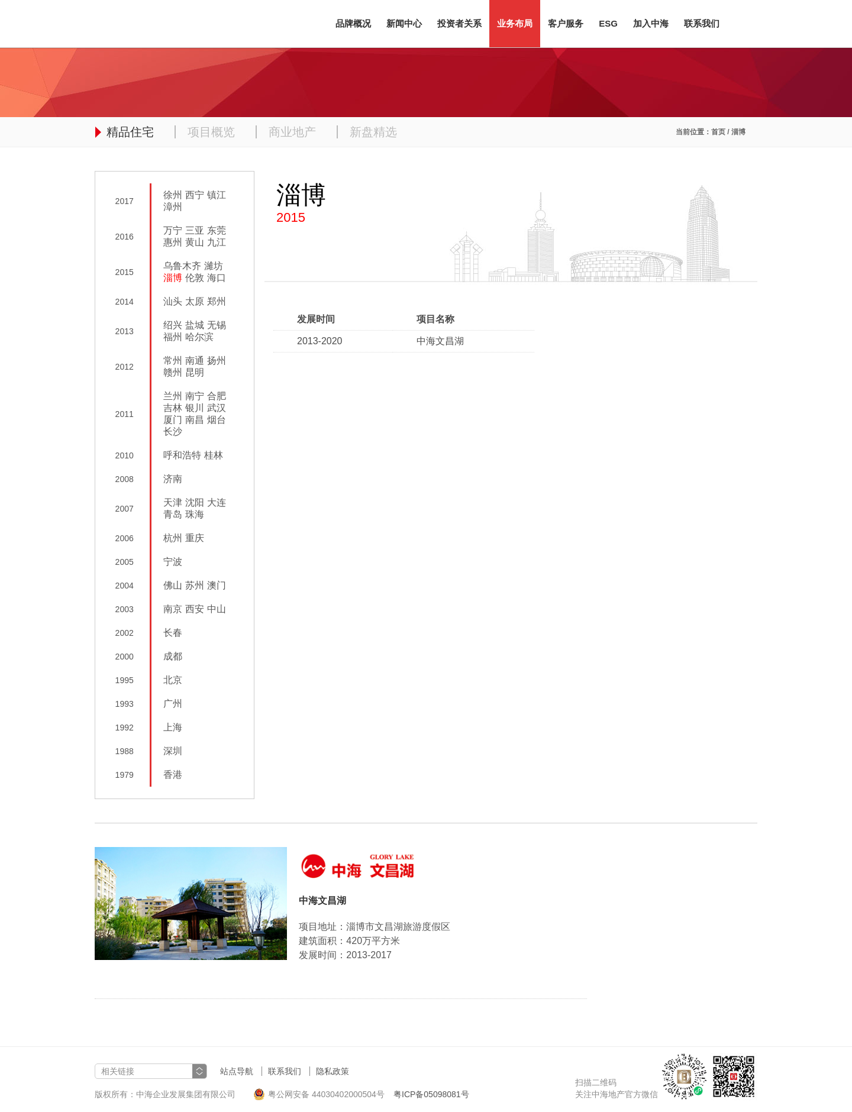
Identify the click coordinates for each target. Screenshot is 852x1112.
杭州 (172, 538)
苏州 (194, 585)
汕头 (172, 301)
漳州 (172, 207)
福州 (172, 337)
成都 (172, 656)
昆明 (194, 372)
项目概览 (211, 131)
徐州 (172, 195)
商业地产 (292, 131)
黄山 (194, 242)
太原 (194, 301)
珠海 (194, 514)
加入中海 (651, 23)
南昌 (194, 420)
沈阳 (194, 502)
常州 (172, 360)
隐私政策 (332, 1071)
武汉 (216, 408)
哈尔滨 (199, 337)
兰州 (172, 396)
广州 (172, 704)
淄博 (172, 278)
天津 (172, 502)
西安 (194, 609)
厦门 (172, 420)
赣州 (172, 372)
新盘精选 (373, 131)
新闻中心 (404, 23)
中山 (216, 609)
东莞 (216, 230)
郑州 (216, 301)
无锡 (216, 325)
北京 (172, 680)
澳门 (216, 585)
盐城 (194, 325)
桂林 (213, 455)
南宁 (194, 396)
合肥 (216, 396)
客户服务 (565, 23)
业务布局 (514, 23)
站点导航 (236, 1071)
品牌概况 (353, 23)
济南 (172, 479)
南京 (172, 609)
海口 (216, 278)
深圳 (172, 751)
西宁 (194, 195)
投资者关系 (459, 23)
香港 (172, 775)
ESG (608, 23)
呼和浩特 (182, 455)
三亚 (194, 230)
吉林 (172, 408)
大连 (216, 502)
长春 (172, 633)
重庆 (194, 538)
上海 (172, 727)
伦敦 (194, 278)
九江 (216, 242)
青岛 (172, 514)
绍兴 (172, 325)
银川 (194, 408)
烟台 (216, 420)
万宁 (172, 230)
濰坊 (213, 266)
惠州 (172, 242)
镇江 (216, 195)
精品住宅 (130, 131)
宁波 (172, 562)
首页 (718, 132)
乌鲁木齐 (182, 266)
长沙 (172, 431)
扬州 (216, 360)
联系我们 (701, 23)
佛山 (172, 585)
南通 (194, 360)
